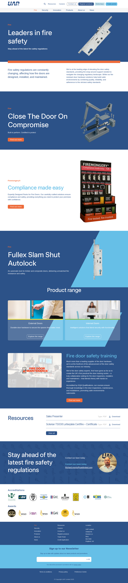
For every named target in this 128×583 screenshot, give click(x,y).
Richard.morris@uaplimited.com (78, 467)
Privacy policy (63, 572)
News (36, 540)
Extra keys (100, 4)
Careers (62, 4)
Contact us (72, 4)
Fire (35, 525)
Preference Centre (81, 572)
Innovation (37, 531)
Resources (52, 4)
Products (37, 534)
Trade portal (111, 4)
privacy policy (77, 564)
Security (36, 528)
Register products (86, 4)
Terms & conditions (46, 572)
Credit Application (63, 540)
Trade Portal (62, 537)
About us (37, 537)
